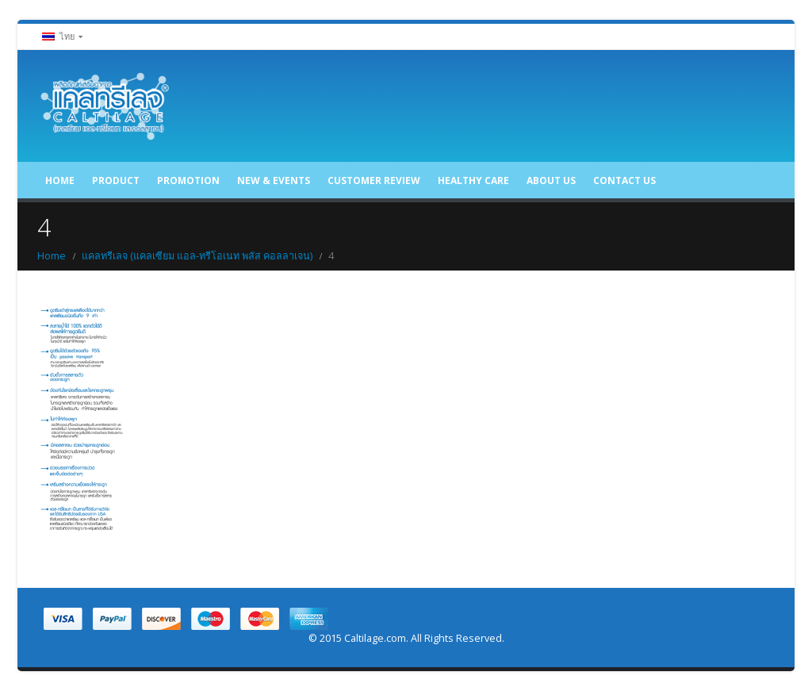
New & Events (273, 180)
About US (551, 180)
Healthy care (473, 180)
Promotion (188, 180)
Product (116, 180)
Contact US (624, 180)
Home (60, 180)
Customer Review (373, 180)
